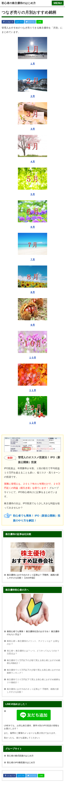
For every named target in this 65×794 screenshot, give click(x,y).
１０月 (32, 357)
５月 (32, 194)
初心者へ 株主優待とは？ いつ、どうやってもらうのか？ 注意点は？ (33, 652)
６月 (32, 227)
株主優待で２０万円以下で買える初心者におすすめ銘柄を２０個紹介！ (33, 681)
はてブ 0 (19, 22)
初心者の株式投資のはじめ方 (20, 756)
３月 (32, 129)
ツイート (30, 22)
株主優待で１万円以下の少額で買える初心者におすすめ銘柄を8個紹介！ (33, 661)
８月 (32, 292)
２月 (32, 96)
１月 (32, 63)
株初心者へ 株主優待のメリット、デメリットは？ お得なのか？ (33, 642)
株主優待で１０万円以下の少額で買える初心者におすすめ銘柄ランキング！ (33, 671)
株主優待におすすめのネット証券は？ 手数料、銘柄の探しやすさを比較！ (33, 690)
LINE (39, 22)
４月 (32, 161)
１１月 (32, 390)
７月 (32, 259)
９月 (32, 325)
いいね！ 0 (8, 22)
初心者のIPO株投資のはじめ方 (21, 762)
